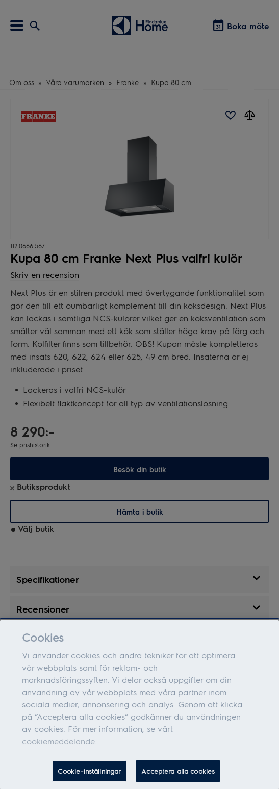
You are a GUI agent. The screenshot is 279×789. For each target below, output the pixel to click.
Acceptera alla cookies (178, 775)
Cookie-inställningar (89, 775)
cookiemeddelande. (59, 745)
